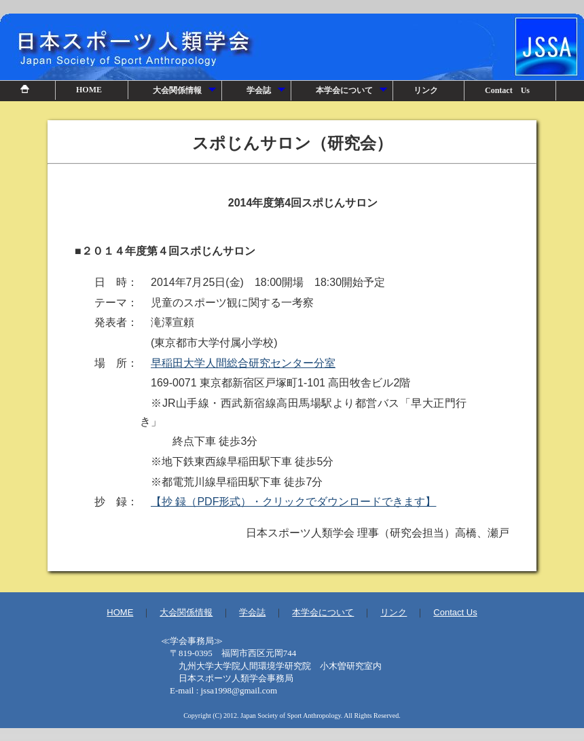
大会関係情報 (185, 93)
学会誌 (267, 93)
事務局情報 (292, 670)
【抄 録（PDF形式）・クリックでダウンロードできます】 (293, 501)
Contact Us (507, 90)
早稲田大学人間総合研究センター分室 (243, 363)
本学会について (352, 93)
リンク (426, 90)
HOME (89, 89)
